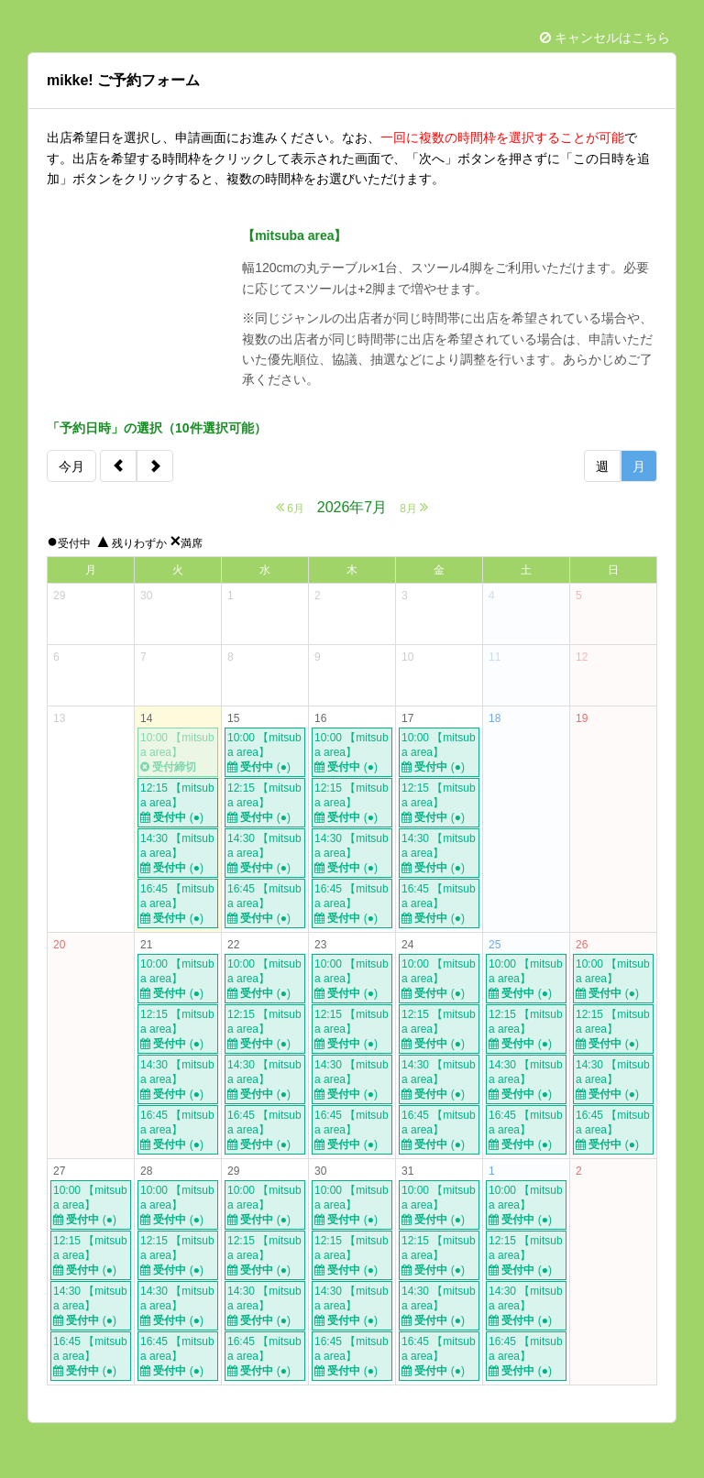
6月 (290, 507)
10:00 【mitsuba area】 (177, 752)
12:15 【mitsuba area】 (177, 803)
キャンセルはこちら (605, 37)
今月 (71, 466)
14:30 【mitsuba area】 (177, 853)
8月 (414, 507)
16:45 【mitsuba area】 (177, 903)
